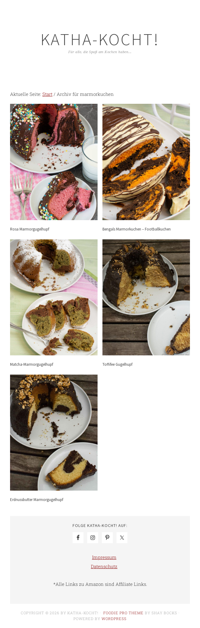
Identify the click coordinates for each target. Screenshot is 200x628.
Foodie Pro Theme (123, 612)
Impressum (104, 557)
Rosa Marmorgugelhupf (29, 229)
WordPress (114, 618)
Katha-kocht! (100, 39)
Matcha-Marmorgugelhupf (31, 364)
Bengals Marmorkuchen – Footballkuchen (136, 229)
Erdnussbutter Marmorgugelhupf (36, 499)
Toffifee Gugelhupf (117, 364)
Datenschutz (104, 566)
